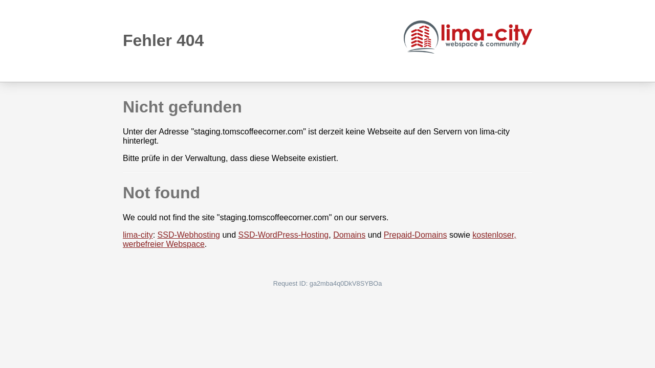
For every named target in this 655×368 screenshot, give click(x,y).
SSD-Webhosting (189, 235)
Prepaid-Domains (415, 235)
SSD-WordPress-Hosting (283, 235)
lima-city (138, 235)
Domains (349, 235)
